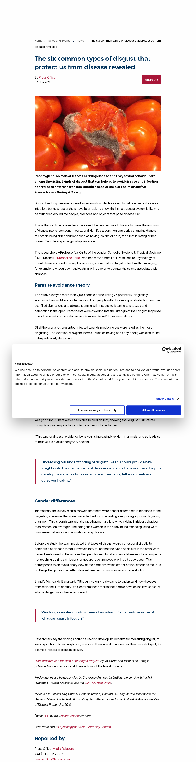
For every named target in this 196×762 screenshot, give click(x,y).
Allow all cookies (153, 410)
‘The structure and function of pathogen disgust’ (67, 661)
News (80, 40)
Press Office (47, 77)
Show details (165, 398)
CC (47, 716)
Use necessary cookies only (97, 410)
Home (38, 40)
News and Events (59, 40)
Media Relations (63, 748)
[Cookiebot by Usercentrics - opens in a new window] (164, 350)
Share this (151, 79)
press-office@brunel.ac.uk (52, 759)
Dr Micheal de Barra (66, 258)
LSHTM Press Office (98, 683)
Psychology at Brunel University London (84, 727)
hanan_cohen (70, 716)
